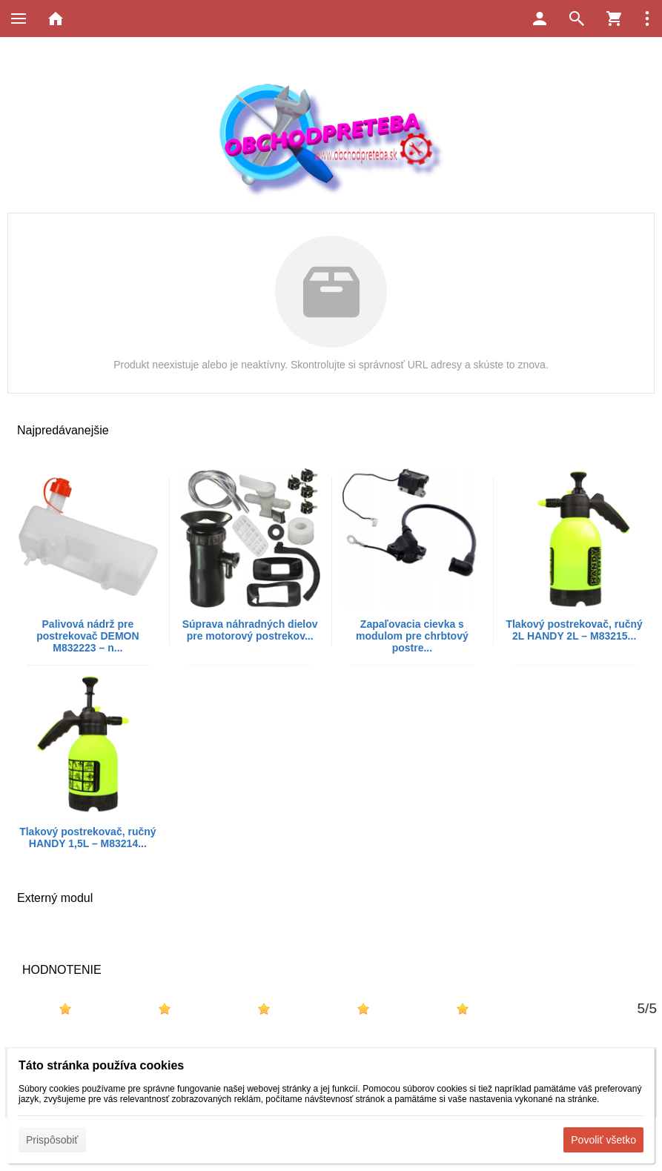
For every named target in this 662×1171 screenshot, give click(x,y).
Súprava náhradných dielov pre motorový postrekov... (250, 630)
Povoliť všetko (603, 1140)
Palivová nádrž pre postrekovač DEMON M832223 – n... (87, 636)
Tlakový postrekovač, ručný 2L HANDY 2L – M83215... (574, 630)
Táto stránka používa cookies (101, 1065)
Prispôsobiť (52, 1140)
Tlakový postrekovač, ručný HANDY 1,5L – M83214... (87, 837)
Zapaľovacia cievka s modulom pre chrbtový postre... (412, 636)
